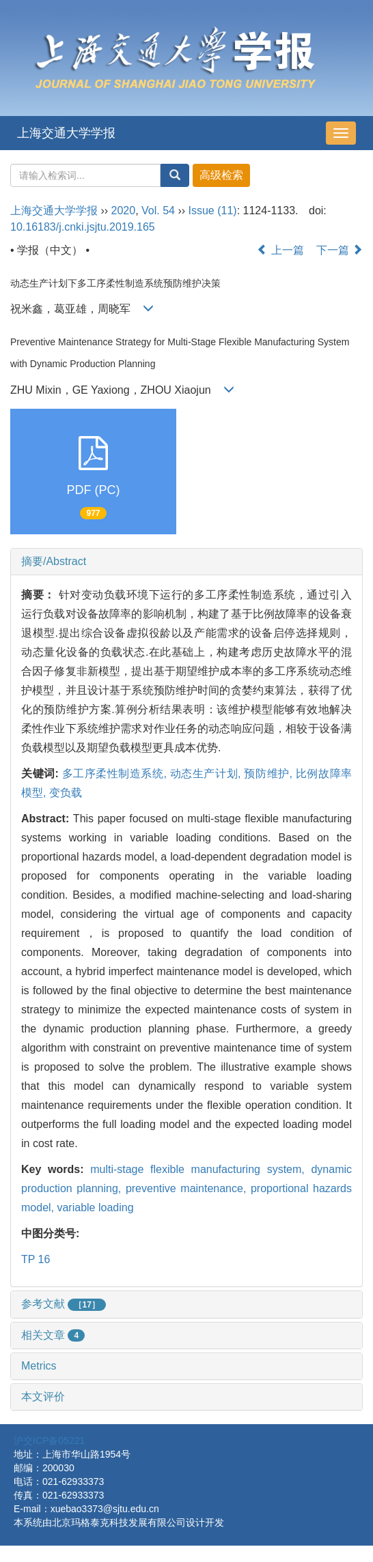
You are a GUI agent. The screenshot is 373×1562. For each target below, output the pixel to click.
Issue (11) (213, 210)
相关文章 (53, 1335)
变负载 (65, 792)
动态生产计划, (207, 773)
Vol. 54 (158, 210)
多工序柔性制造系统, (116, 773)
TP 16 (35, 1259)
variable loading (95, 1207)
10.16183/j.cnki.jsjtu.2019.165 (82, 227)
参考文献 (63, 1304)
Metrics (39, 1366)
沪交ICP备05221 (49, 1440)
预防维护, (269, 773)
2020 (123, 210)
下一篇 (339, 250)
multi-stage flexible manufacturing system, (200, 1169)
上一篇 (280, 250)
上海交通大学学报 (66, 133)
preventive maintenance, (188, 1188)
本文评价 (43, 1396)
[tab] (186, 562)
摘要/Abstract (53, 561)
